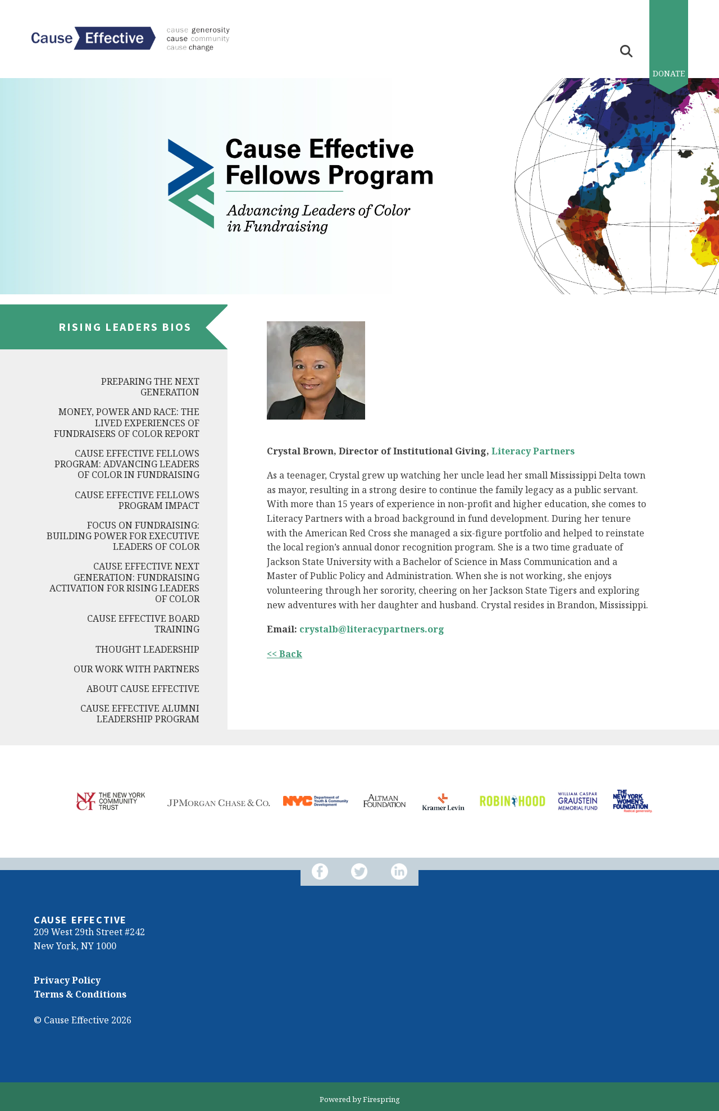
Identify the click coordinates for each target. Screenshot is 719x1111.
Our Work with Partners (136, 669)
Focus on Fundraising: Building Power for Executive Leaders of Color (123, 536)
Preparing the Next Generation (150, 386)
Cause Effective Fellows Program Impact (137, 500)
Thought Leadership (147, 649)
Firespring (381, 1099)
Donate (669, 73)
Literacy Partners (533, 451)
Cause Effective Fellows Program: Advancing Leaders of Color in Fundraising (126, 464)
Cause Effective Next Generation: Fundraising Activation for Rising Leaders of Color (124, 582)
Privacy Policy (67, 980)
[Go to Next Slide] (58, 825)
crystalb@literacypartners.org (371, 629)
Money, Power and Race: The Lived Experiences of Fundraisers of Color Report (126, 422)
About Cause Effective (143, 688)
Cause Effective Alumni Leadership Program (139, 713)
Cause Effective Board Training (143, 623)
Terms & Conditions (80, 994)
